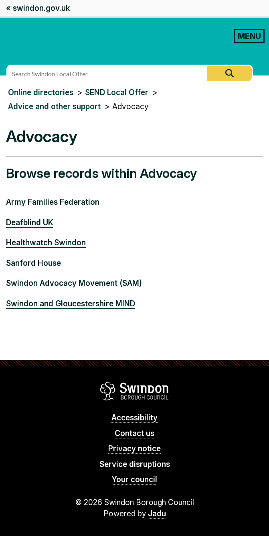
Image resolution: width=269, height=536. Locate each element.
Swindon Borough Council (134, 391)
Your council (134, 479)
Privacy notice (134, 448)
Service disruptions (134, 464)
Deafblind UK (29, 222)
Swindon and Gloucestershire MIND (70, 303)
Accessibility (134, 417)
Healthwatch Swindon (46, 242)
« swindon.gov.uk (38, 8)
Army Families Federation (52, 202)
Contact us (134, 433)
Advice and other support (54, 106)
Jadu (157, 513)
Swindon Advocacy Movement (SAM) (74, 283)
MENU (249, 36)
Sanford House (33, 263)
